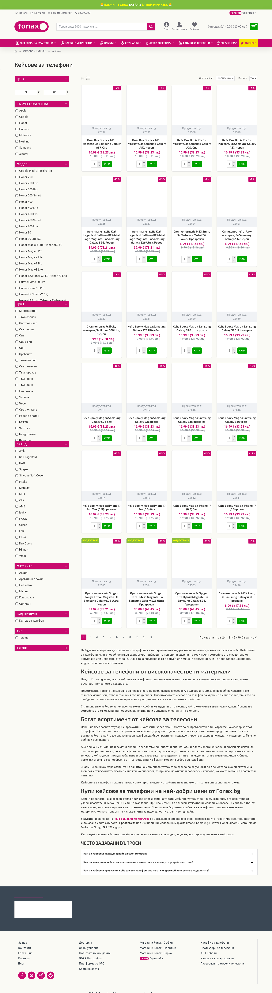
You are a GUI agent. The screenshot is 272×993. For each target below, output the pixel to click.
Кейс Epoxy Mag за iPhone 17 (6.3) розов (237, 504)
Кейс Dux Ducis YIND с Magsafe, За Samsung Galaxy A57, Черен (147, 143)
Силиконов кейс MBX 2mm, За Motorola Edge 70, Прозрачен (50, 898)
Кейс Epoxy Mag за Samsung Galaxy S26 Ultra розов (192, 326)
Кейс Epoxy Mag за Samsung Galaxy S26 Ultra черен (237, 326)
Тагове (22, 648)
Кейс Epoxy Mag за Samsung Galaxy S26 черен (237, 417)
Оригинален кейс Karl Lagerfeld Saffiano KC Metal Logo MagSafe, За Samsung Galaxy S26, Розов (101, 236)
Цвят (20, 304)
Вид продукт (27, 614)
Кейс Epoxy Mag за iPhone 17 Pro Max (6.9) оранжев (102, 504)
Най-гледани (57, 888)
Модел (22, 164)
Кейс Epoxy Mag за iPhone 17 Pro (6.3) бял (147, 504)
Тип (20, 631)
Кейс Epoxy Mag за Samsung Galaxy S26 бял (102, 417)
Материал (24, 566)
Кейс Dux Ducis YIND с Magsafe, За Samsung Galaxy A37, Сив (192, 143)
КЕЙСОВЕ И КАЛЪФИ (34, 51)
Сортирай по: (200, 78)
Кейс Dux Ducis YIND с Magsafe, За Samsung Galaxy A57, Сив (101, 143)
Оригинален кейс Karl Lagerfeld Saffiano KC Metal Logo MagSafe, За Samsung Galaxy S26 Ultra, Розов (146, 236)
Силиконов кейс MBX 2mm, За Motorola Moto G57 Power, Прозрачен (192, 234)
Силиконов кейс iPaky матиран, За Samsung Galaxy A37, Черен (237, 234)
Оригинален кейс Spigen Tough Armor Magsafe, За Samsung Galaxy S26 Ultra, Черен (101, 595)
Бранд (22, 444)
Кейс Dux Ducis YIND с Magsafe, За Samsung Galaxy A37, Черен (237, 143)
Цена (21, 79)
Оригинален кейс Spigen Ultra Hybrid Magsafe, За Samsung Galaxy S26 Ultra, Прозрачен (146, 595)
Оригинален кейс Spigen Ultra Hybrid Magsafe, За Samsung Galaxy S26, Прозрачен (191, 595)
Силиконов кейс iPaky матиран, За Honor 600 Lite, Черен (101, 328)
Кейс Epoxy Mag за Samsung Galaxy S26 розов (147, 417)
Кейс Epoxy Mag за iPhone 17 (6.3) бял (192, 504)
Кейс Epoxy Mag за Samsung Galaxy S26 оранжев (192, 417)
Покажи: (243, 78)
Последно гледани (28, 888)
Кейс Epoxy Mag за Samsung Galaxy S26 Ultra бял (147, 326)
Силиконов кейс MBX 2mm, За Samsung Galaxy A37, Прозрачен (237, 593)
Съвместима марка (32, 104)
